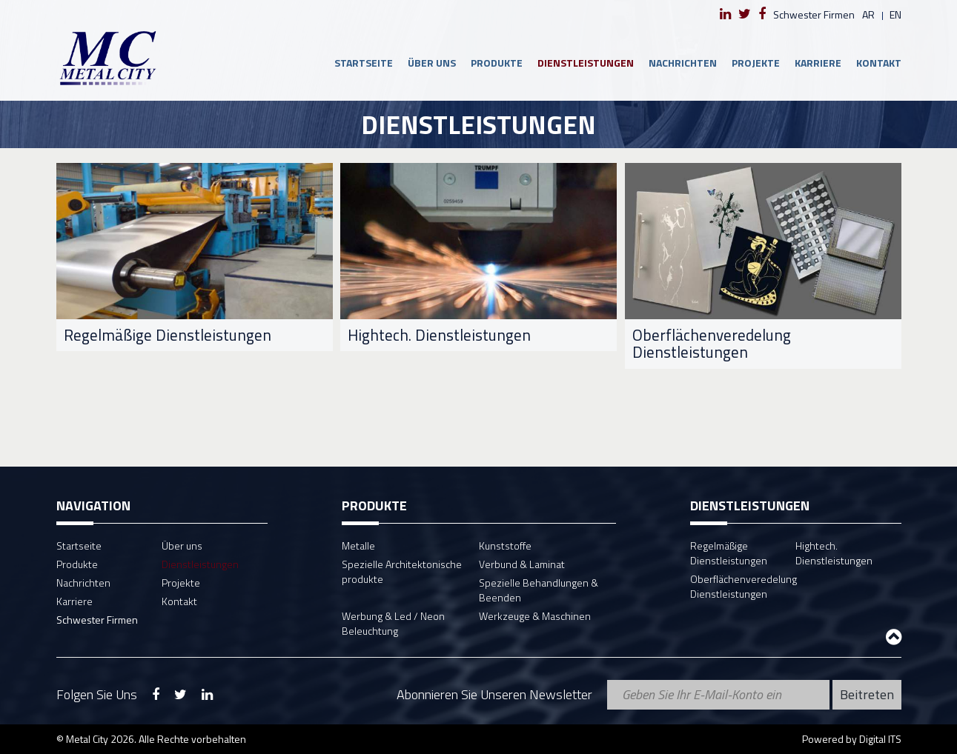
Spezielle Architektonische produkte (402, 571)
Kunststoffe (505, 545)
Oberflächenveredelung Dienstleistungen (743, 586)
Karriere (818, 62)
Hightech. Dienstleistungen (833, 553)
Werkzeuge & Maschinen (535, 616)
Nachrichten (683, 62)
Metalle (358, 545)
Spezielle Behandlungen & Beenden (538, 590)
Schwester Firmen (814, 14)
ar (868, 14)
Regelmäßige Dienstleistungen (728, 553)
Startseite (363, 62)
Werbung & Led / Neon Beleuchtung (393, 623)
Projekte (756, 62)
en (895, 14)
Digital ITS (880, 739)
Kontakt (878, 62)
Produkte (497, 62)
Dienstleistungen (585, 62)
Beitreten (867, 694)
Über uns (432, 62)
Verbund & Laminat (522, 564)
